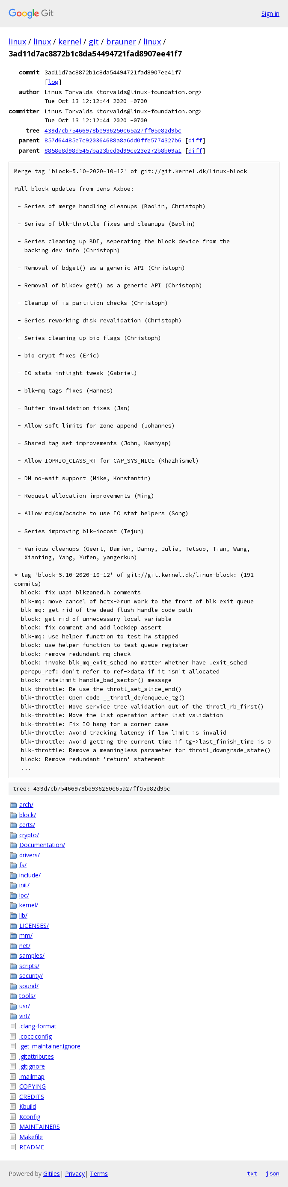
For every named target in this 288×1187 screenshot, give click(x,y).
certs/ (27, 825)
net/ (24, 946)
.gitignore (32, 1066)
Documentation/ (42, 845)
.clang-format (37, 1026)
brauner (121, 41)
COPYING (32, 1086)
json (272, 1173)
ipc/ (24, 895)
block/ (27, 815)
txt (252, 1173)
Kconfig (29, 1117)
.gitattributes (36, 1056)
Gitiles (51, 1173)
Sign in (270, 13)
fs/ (23, 865)
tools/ (27, 996)
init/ (24, 885)
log (53, 82)
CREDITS (31, 1097)
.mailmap (32, 1076)
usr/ (24, 1006)
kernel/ (28, 905)
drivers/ (29, 855)
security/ (31, 975)
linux (17, 41)
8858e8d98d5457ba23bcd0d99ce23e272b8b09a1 (113, 150)
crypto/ (29, 835)
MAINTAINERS (39, 1126)
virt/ (24, 1016)
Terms (99, 1173)
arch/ (26, 804)
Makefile (31, 1137)
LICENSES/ (34, 925)
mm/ (26, 935)
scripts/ (29, 966)
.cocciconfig (35, 1036)
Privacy (75, 1173)
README (31, 1147)
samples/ (32, 955)
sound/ (29, 986)
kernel (69, 41)
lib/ (23, 915)
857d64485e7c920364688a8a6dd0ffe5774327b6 (113, 140)
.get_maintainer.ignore (49, 1046)
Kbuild (27, 1106)
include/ (30, 875)
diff (195, 140)
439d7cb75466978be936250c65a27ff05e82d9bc (113, 130)
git (94, 41)
